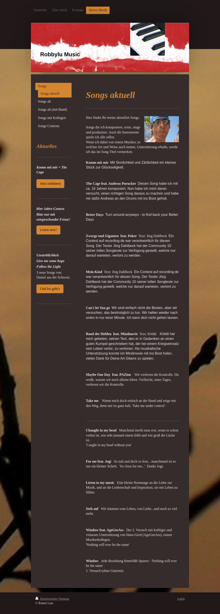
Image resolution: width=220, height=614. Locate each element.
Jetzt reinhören (50, 183)
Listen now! (48, 230)
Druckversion (46, 598)
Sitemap (64, 598)
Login (181, 598)
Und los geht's (50, 289)
